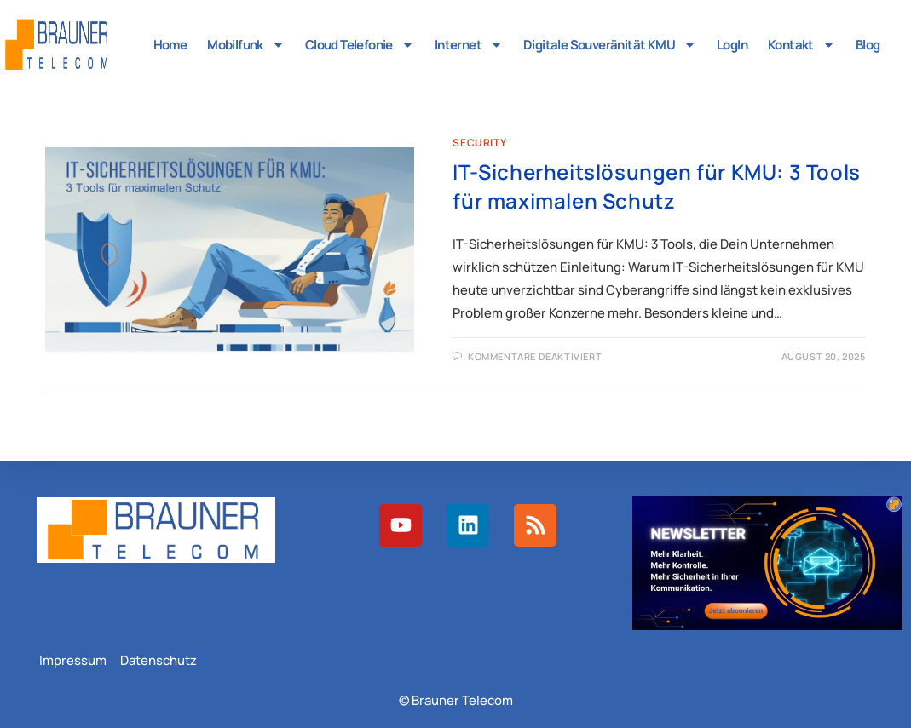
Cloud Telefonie (359, 45)
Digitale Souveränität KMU (609, 45)
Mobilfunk (246, 45)
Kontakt (801, 45)
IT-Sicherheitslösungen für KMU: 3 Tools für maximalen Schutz (656, 186)
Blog (868, 45)
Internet (469, 45)
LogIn (732, 45)
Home (170, 45)
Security (479, 142)
